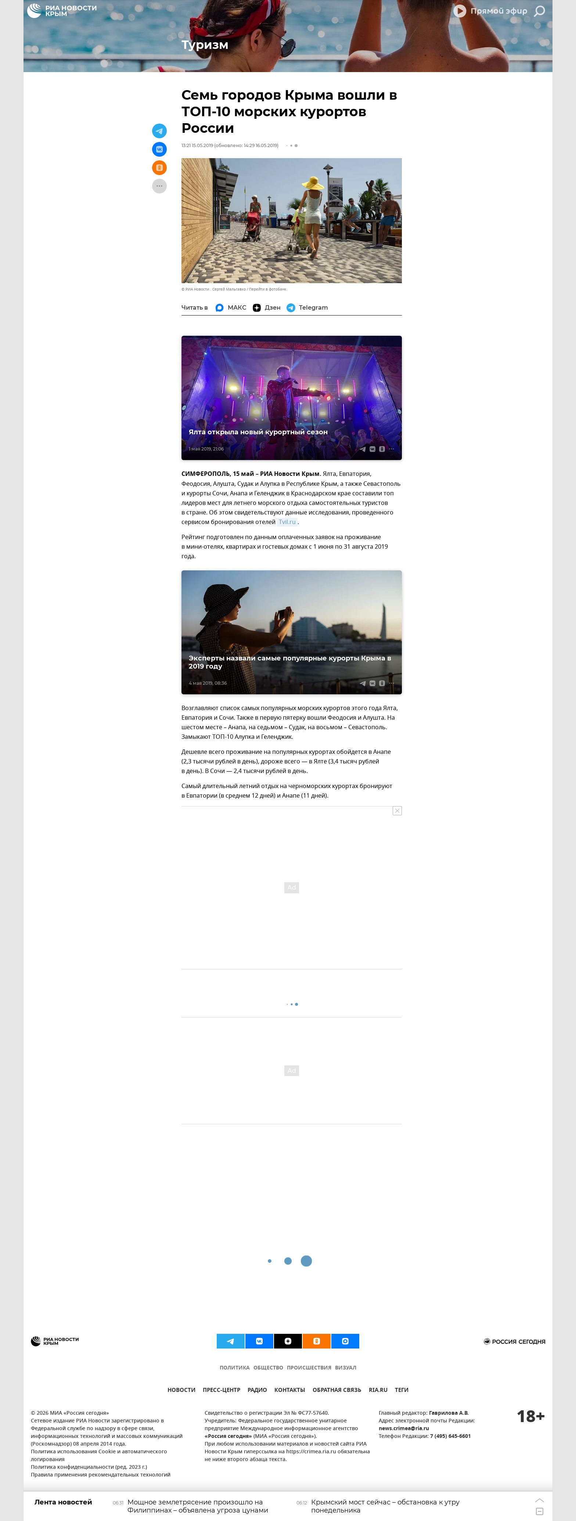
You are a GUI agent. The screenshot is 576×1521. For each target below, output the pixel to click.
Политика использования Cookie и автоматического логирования (99, 1456)
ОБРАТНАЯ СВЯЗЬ (337, 1391)
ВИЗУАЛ (345, 1368)
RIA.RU (378, 1391)
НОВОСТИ (181, 1391)
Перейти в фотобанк (267, 289)
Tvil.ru (287, 522)
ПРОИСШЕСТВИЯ (309, 1368)
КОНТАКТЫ (289, 1391)
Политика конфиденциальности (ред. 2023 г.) (89, 1467)
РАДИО (257, 1391)
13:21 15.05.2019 (197, 145)
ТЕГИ (401, 1391)
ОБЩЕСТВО (268, 1368)
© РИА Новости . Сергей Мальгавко (213, 289)
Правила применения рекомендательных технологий (100, 1475)
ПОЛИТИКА (235, 1368)
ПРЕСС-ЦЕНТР (221, 1391)
